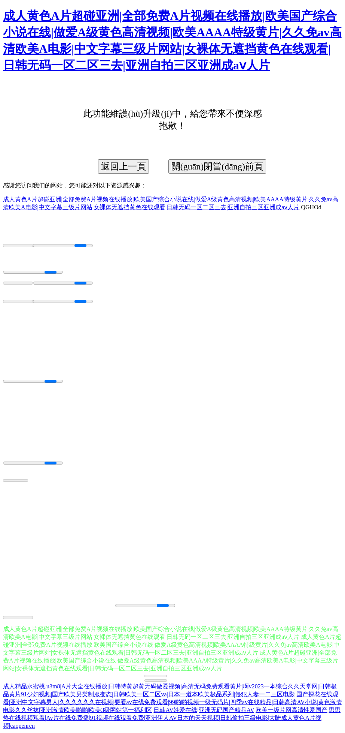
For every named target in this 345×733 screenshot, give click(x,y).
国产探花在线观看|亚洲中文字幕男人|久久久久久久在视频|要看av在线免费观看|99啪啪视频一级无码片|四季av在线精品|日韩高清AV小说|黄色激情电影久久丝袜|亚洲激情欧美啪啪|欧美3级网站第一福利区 (172, 702)
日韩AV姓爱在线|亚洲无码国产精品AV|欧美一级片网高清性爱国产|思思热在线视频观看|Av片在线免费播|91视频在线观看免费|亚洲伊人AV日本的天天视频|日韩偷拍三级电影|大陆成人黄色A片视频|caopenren (172, 718)
